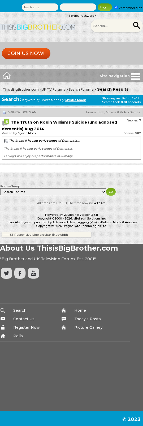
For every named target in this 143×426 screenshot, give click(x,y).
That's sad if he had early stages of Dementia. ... (44, 140)
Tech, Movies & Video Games (118, 112)
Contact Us (23, 319)
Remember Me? (128, 8)
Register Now (26, 327)
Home (80, 310)
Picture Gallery (88, 327)
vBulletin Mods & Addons (118, 222)
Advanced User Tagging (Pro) (75, 222)
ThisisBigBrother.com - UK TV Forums (34, 89)
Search (20, 310)
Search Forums (81, 89)
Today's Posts (87, 319)
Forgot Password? (82, 16)
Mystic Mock (27, 133)
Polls (18, 336)
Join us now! (26, 53)
